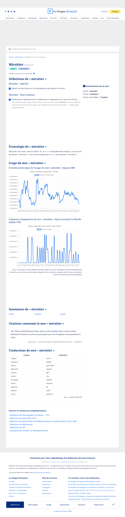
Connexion (104, 4)
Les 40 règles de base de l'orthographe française (84, 479)
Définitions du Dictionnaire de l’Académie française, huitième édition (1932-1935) (43, 418)
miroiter (37, 311)
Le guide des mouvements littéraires (80, 500)
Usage (48, 505)
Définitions (15, 505)
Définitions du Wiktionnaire (21, 421)
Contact (11, 494)
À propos (12, 479)
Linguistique (85, 10)
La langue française (60, 509)
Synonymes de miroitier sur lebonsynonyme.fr (29, 427)
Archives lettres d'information (18, 482)
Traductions (99, 505)
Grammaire (74, 10)
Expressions (43, 10)
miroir (11, 311)
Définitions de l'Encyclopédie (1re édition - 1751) (30, 412)
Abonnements (46, 479)
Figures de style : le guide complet (79, 491)
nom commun (24, 62)
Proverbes (53, 10)
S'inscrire (115, 4)
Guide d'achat (46, 491)
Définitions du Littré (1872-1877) (23, 415)
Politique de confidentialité (18, 488)
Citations (95, 10)
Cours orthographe (112, 10)
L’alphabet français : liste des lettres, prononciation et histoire (88, 497)
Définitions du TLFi (17, 424)
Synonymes (64, 505)
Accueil (11, 51)
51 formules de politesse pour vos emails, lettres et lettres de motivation (92, 482)
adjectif (13, 62)
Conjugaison (21, 10)
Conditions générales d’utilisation (20, 485)
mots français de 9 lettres (42, 470)
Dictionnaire (10, 10)
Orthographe (32, 10)
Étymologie (33, 505)
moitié (61, 311)
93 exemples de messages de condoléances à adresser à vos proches (91, 485)
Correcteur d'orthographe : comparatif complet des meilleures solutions (92, 494)
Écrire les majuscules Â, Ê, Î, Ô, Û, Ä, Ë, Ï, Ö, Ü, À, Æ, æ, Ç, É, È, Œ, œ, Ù (91, 488)
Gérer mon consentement (17, 491)
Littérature (63, 10)
